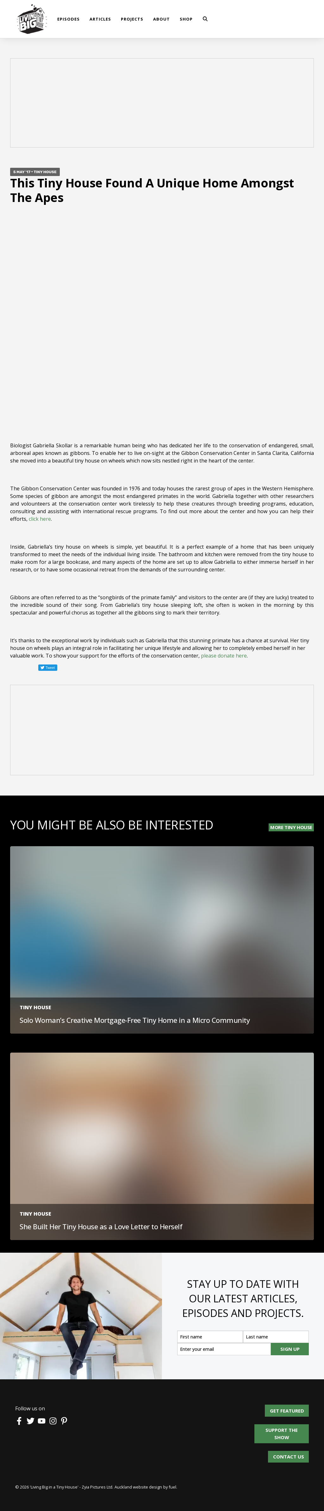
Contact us (288, 1454)
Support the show (284, 1428)
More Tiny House (291, 827)
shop (186, 19)
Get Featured (292, 1408)
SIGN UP (290, 1349)
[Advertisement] (162, 104)
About (161, 19)
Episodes (68, 19)
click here (40, 518)
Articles (100, 19)
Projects (132, 19)
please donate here (224, 655)
